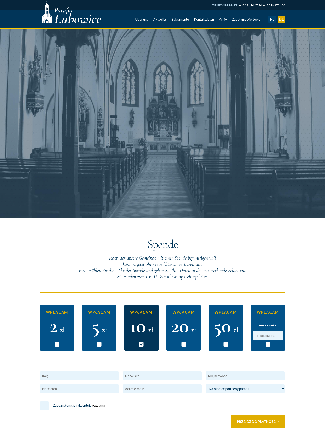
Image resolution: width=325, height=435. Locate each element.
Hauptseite (48, 421)
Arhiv (101, 421)
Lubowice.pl (275, 428)
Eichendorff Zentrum (269, 433)
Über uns (46, 427)
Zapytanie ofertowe (112, 427)
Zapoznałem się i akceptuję (73, 325)
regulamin (99, 325)
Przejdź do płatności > (258, 341)
